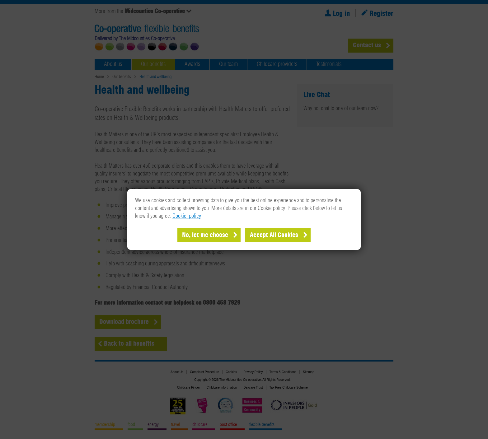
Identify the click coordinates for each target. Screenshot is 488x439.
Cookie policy (186, 216)
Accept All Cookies (274, 235)
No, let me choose (205, 235)
